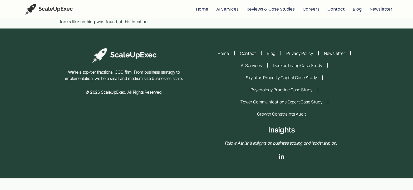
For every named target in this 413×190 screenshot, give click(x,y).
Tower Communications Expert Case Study (281, 102)
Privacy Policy (299, 53)
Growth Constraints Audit (281, 114)
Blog (271, 53)
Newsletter (381, 9)
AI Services (227, 9)
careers (311, 9)
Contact (248, 53)
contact (336, 9)
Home (202, 9)
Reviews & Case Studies (271, 9)
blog (357, 9)
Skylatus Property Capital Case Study (281, 77)
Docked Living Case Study (297, 65)
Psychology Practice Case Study (281, 90)
